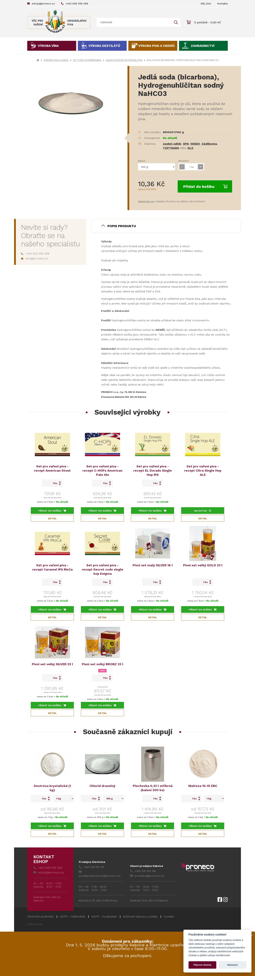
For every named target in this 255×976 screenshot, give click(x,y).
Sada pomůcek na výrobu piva (124, 60)
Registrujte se (146, 201)
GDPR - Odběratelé (72, 916)
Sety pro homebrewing (87, 60)
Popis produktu (121, 226)
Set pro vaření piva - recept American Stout (52, 468)
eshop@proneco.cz (41, 3)
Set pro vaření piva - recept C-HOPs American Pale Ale (102, 470)
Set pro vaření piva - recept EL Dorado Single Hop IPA (152, 470)
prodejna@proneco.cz (147, 875)
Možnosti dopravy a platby (140, 916)
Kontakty (222, 3)
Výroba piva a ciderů (156, 46)
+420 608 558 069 (74, 3)
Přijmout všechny (202, 965)
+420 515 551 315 (91, 867)
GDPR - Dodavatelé (104, 916)
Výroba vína (48, 46)
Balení (141, 160)
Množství (183, 160)
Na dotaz (202, 510)
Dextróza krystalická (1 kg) (52, 788)
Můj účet (206, 3)
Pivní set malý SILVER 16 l (153, 565)
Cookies (169, 916)
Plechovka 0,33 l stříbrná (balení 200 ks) (153, 788)
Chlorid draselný (102, 786)
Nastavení (232, 965)
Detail (52, 518)
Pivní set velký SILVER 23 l (52, 664)
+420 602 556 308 (35, 253)
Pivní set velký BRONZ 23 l (102, 664)
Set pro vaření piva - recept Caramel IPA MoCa (52, 567)
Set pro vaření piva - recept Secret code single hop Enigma (102, 569)
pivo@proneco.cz (34, 258)
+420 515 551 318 (143, 871)
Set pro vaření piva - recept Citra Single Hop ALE (202, 470)
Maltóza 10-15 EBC (202, 786)
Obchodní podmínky (40, 916)
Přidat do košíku (205, 186)
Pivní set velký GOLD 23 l (202, 565)
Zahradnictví (202, 46)
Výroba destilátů (104, 46)
